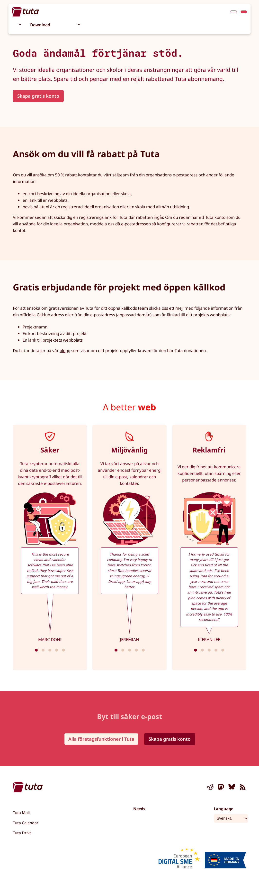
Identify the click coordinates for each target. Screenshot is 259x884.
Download (40, 25)
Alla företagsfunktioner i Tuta (101, 739)
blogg (65, 350)
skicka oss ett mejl (166, 308)
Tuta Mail (21, 812)
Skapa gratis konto (38, 96)
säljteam (120, 175)
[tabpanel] (50, 547)
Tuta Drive (22, 833)
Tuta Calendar (25, 823)
